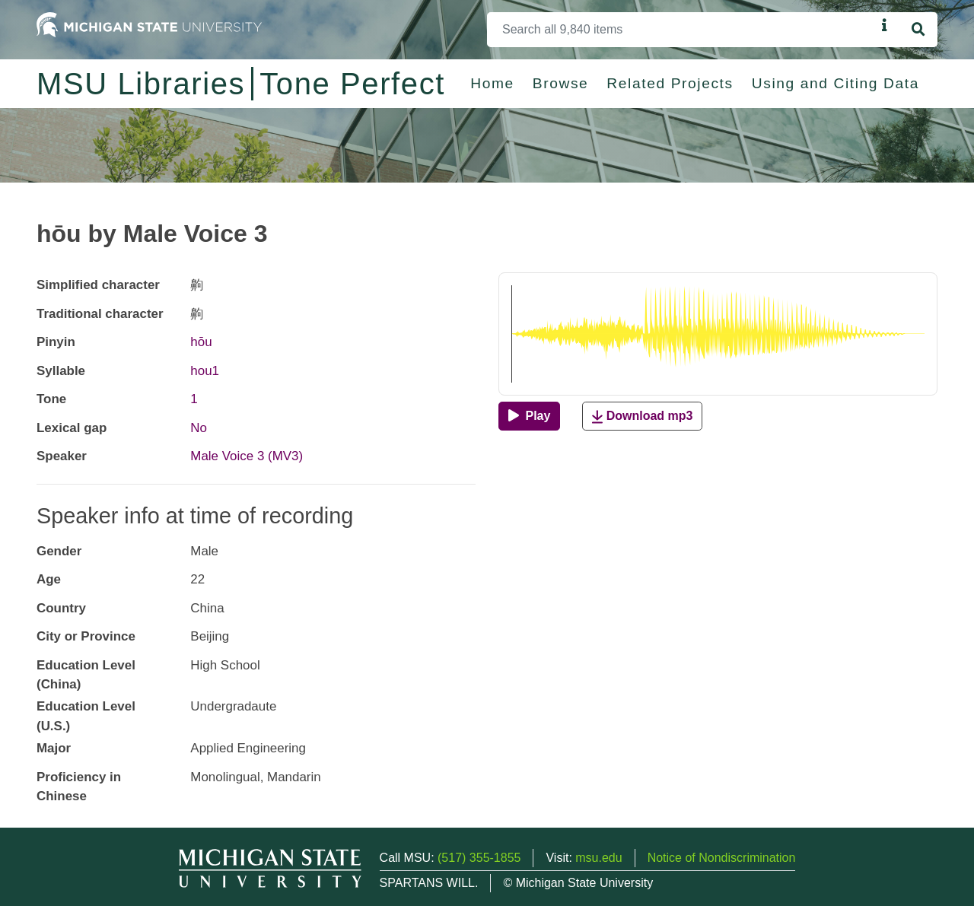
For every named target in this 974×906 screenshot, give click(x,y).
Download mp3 (642, 416)
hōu (201, 342)
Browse (561, 83)
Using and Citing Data (835, 83)
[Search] (681, 29)
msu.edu (598, 857)
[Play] (529, 416)
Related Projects (669, 83)
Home (492, 83)
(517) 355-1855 (479, 857)
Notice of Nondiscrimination (722, 857)
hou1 (204, 371)
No (198, 428)
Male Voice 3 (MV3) (246, 456)
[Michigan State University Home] (149, 24)
